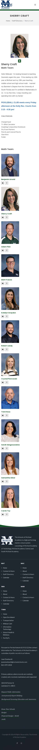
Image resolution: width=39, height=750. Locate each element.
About (25, 571)
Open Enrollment (9, 617)
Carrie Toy (5, 511)
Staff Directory (17, 21)
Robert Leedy (7, 346)
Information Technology (7, 628)
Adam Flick (6, 247)
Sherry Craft (6, 214)
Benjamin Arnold (8, 179)
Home (8, 21)
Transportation (8, 620)
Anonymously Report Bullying (11, 695)
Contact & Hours (9, 571)
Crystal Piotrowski (9, 379)
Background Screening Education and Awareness (18, 699)
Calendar (6, 577)
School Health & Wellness (8, 633)
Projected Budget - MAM (10, 716)
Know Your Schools (8, 709)
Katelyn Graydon (8, 313)
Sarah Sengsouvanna (10, 445)
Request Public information (10, 692)
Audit (3, 719)
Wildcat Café (7, 624)
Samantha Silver (8, 478)
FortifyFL (6, 638)
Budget (3, 712)
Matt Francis (6, 280)
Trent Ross (5, 412)
